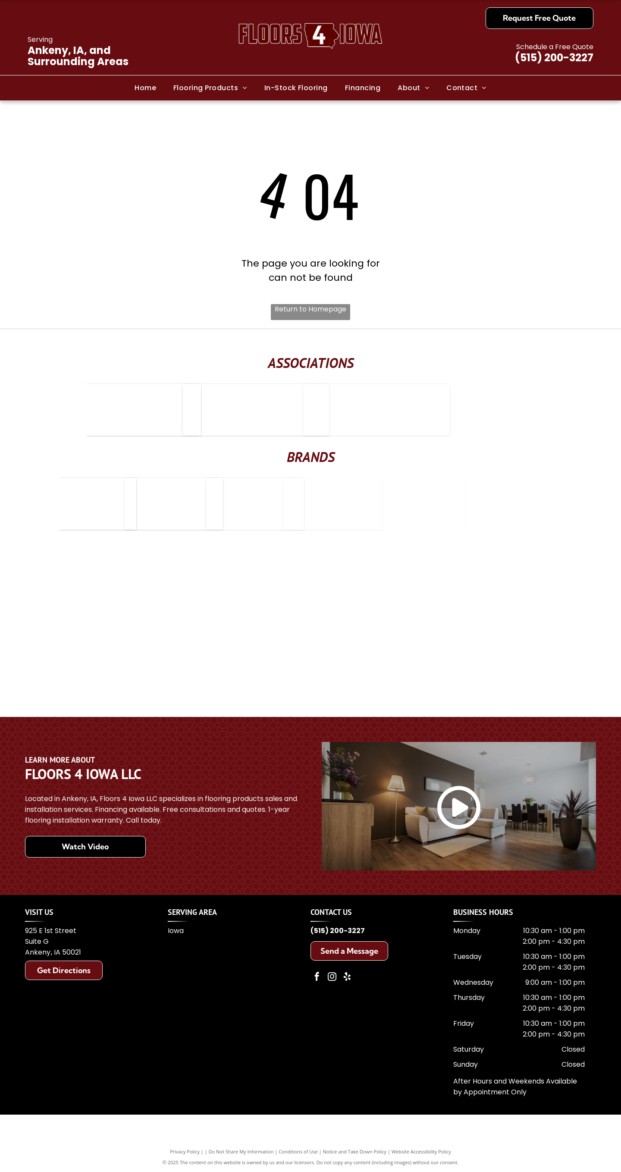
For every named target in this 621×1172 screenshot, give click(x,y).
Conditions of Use (298, 1151)
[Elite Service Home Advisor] (167, 410)
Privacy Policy (185, 1151)
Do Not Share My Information (241, 1151)
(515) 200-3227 (554, 57)
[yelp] (347, 977)
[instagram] (332, 977)
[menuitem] (145, 87)
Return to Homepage (310, 309)
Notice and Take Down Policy (355, 1151)
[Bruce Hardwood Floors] (113, 504)
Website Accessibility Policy (421, 1151)
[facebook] (316, 977)
